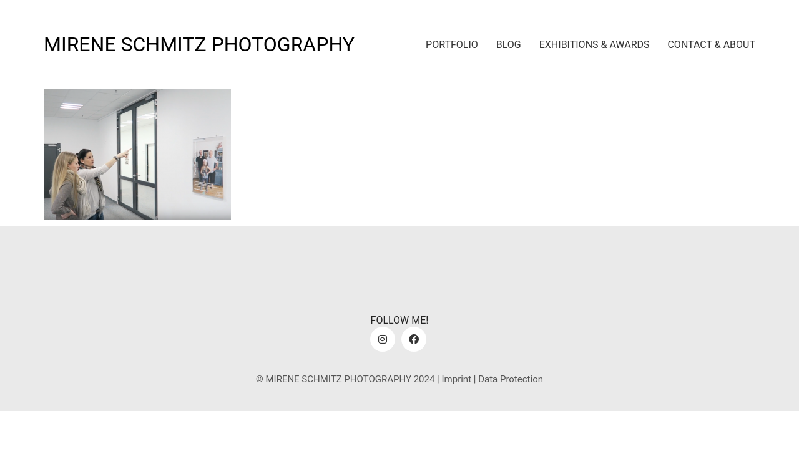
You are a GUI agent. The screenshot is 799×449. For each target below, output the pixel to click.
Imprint (456, 379)
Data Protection (510, 379)
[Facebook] (413, 339)
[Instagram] (382, 339)
